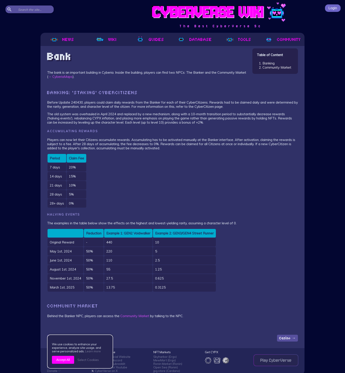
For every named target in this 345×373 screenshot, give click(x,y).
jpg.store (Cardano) (166, 371)
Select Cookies (88, 360)
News (62, 39)
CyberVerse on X (105, 371)
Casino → (287, 338)
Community (283, 39)
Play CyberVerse (276, 360)
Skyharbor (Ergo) (165, 356)
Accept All (63, 360)
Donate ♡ (54, 371)
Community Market (134, 316)
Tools (238, 39)
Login (332, 8)
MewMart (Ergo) (164, 360)
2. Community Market (275, 67)
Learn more (93, 351)
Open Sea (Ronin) (165, 367)
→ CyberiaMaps (60, 77)
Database (194, 39)
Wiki (106, 39)
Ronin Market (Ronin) (167, 364)
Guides (150, 39)
